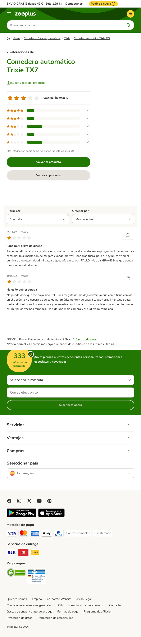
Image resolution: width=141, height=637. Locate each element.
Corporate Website (59, 599)
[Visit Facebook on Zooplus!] (9, 500)
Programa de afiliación (97, 612)
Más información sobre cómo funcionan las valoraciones (41, 151)
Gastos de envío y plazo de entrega (29, 612)
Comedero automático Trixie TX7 (92, 38)
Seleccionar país (22, 463)
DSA (60, 605)
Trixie (67, 38)
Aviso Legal (84, 599)
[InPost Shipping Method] (35, 553)
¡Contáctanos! (74, 4)
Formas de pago (67, 612)
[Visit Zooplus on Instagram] (19, 500)
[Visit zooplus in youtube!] (39, 500)
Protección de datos (19, 618)
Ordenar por (80, 211)
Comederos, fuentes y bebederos (42, 38)
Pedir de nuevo (103, 3)
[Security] (16, 573)
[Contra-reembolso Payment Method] (78, 533)
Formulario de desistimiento (86, 605)
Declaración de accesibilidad (55, 618)
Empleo (37, 599)
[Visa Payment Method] (12, 534)
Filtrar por (13, 211)
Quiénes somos (17, 599)
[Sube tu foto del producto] (26, 83)
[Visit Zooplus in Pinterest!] (49, 500)
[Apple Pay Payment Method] (47, 534)
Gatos (16, 38)
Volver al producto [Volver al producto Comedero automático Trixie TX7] (48, 162)
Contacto (115, 605)
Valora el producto (48, 175)
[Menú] (9, 14)
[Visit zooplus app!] (21, 516)
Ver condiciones (86, 339)
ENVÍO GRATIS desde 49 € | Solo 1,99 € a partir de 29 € (44, 4)
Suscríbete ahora (70, 405)
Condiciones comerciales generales (29, 605)
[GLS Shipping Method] (12, 553)
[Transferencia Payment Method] (102, 533)
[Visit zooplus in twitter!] (29, 500)
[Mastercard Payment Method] (23, 534)
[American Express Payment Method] (35, 534)
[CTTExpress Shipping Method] (23, 553)
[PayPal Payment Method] (59, 534)
